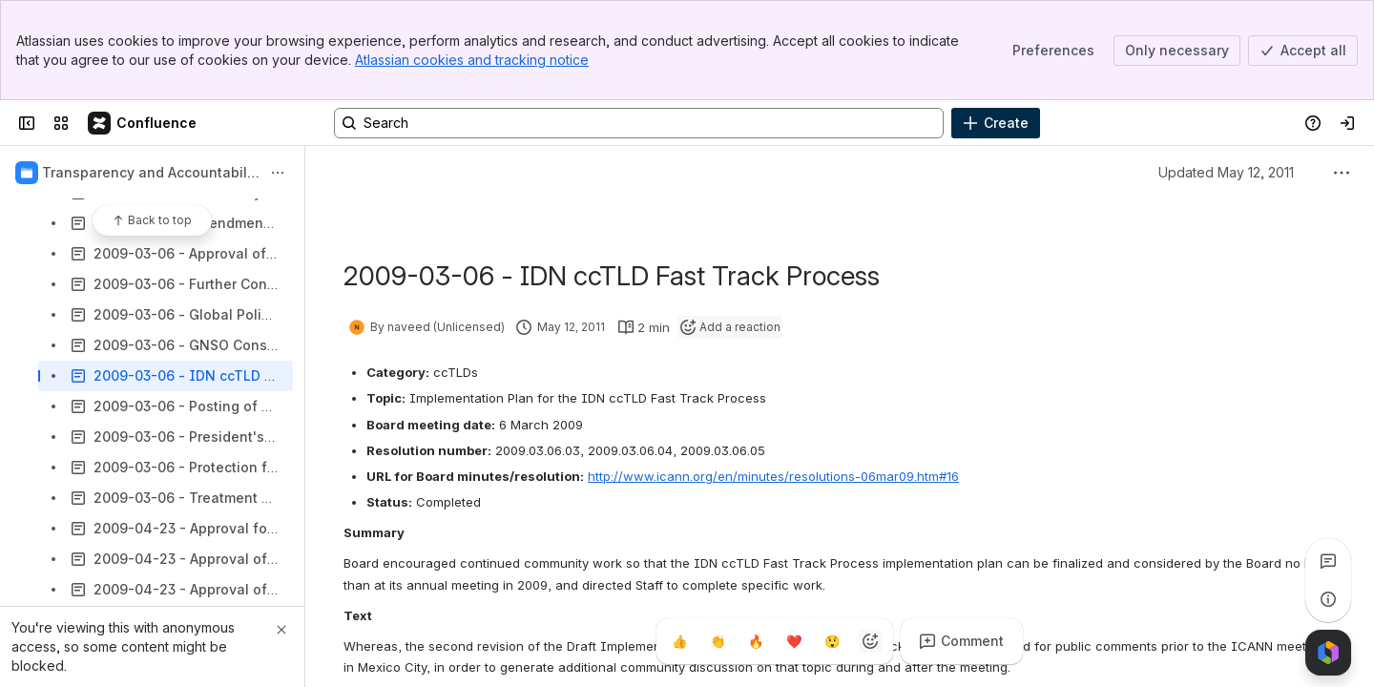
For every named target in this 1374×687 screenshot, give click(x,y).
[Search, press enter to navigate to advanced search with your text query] (639, 123)
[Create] (995, 123)
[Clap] (717, 641)
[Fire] (755, 641)
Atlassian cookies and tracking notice (472, 60)
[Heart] (794, 641)
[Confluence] (143, 123)
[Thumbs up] (679, 641)
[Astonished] (832, 641)
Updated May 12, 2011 (1226, 172)
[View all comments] (1328, 561)
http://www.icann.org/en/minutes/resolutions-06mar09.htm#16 (773, 476)
